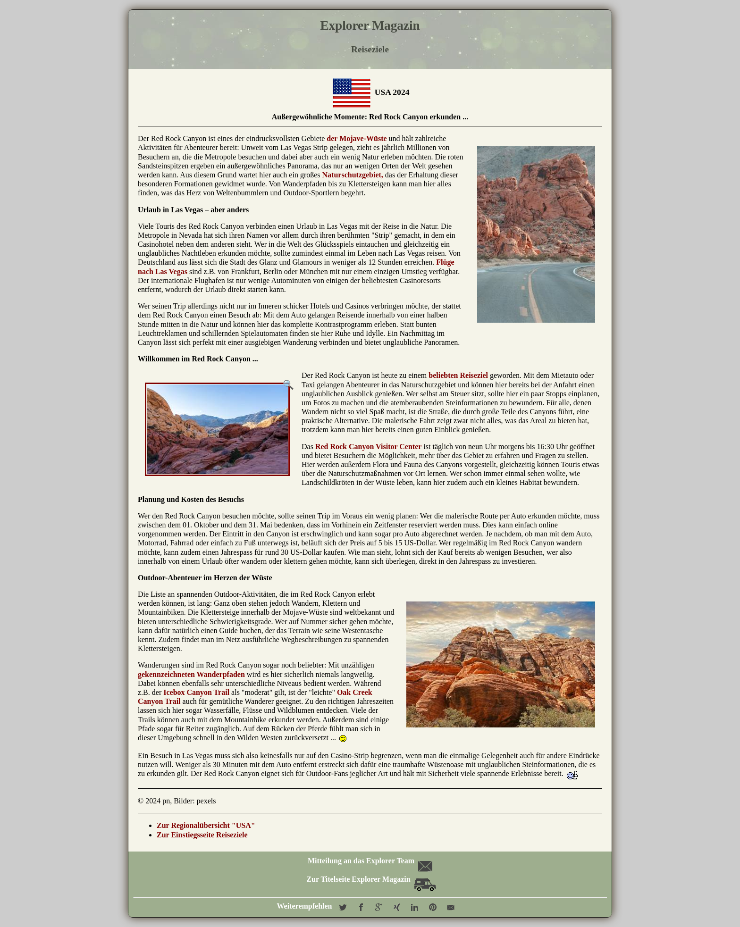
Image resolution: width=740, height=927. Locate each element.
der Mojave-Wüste (357, 138)
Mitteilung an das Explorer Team (369, 861)
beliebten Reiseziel (458, 375)
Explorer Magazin (370, 25)
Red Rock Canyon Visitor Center (368, 447)
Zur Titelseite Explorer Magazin (371, 879)
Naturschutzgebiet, (352, 175)
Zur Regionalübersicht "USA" (206, 825)
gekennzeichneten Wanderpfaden (191, 674)
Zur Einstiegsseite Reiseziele (202, 835)
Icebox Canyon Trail (196, 692)
